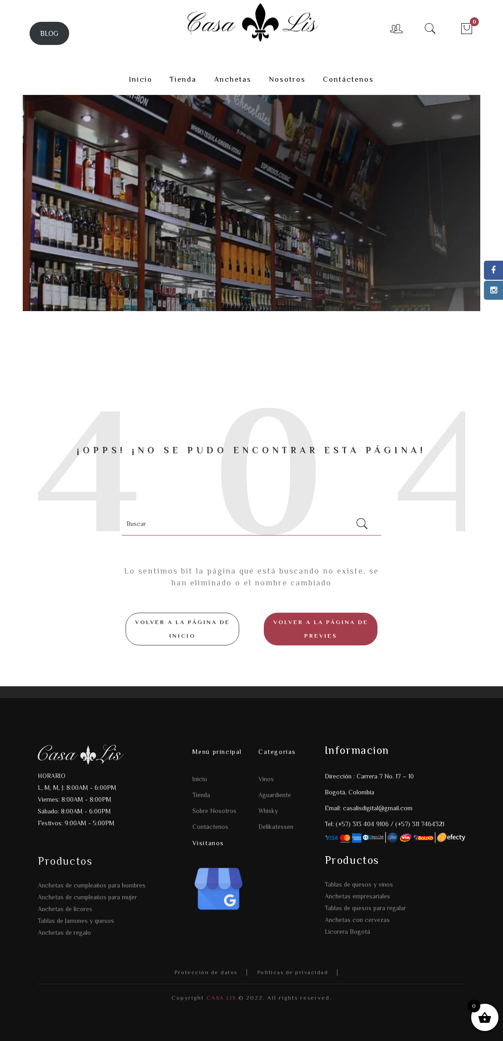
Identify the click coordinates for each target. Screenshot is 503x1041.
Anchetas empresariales (357, 896)
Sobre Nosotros (214, 810)
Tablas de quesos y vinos (359, 884)
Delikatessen (275, 826)
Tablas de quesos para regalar (365, 908)
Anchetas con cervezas (357, 919)
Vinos (266, 779)
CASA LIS (220, 998)
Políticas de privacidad (292, 972)
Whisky (268, 810)
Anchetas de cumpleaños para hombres (92, 885)
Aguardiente (274, 794)
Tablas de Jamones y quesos (76, 920)
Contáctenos (210, 826)
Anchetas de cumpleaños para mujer (87, 897)
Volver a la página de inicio (182, 629)
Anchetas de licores (65, 908)
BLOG (49, 33)
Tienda (201, 794)
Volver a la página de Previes (320, 629)
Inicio (199, 779)
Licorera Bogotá (347, 931)
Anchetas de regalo (64, 932)
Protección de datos (206, 972)
